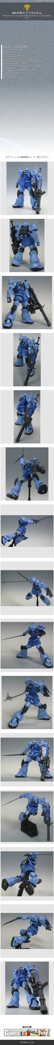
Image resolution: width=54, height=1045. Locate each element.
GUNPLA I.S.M (27, 1042)
